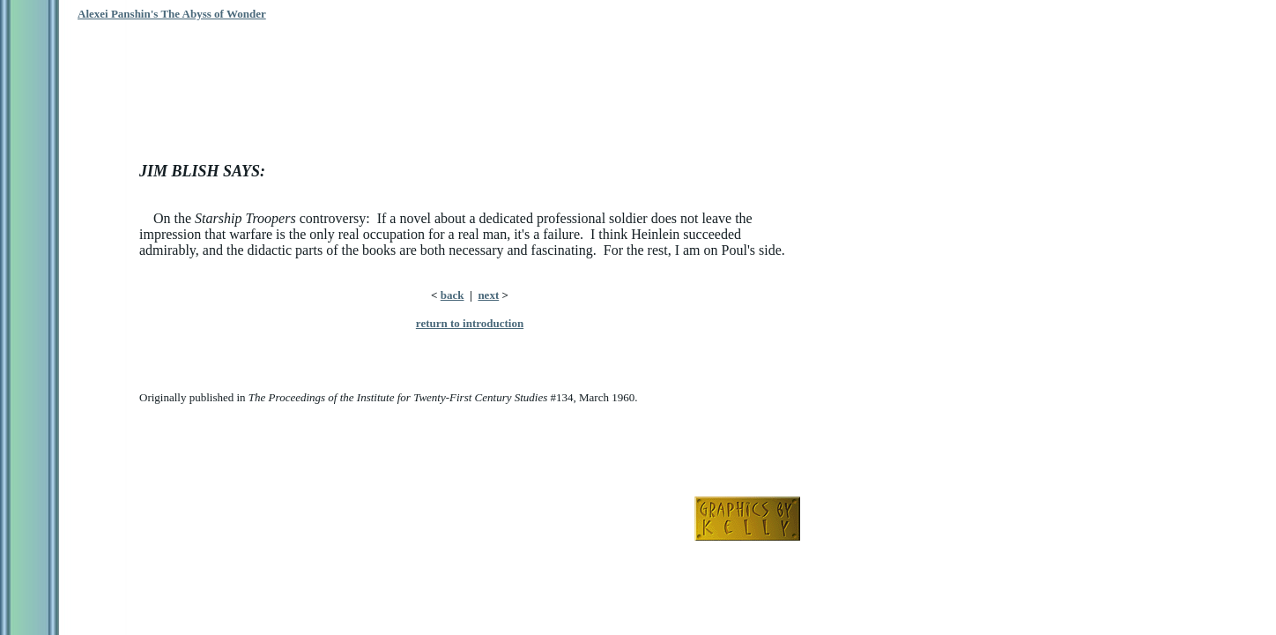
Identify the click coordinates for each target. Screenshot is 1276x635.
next (488, 295)
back (452, 295)
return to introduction (469, 323)
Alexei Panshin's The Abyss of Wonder (172, 13)
